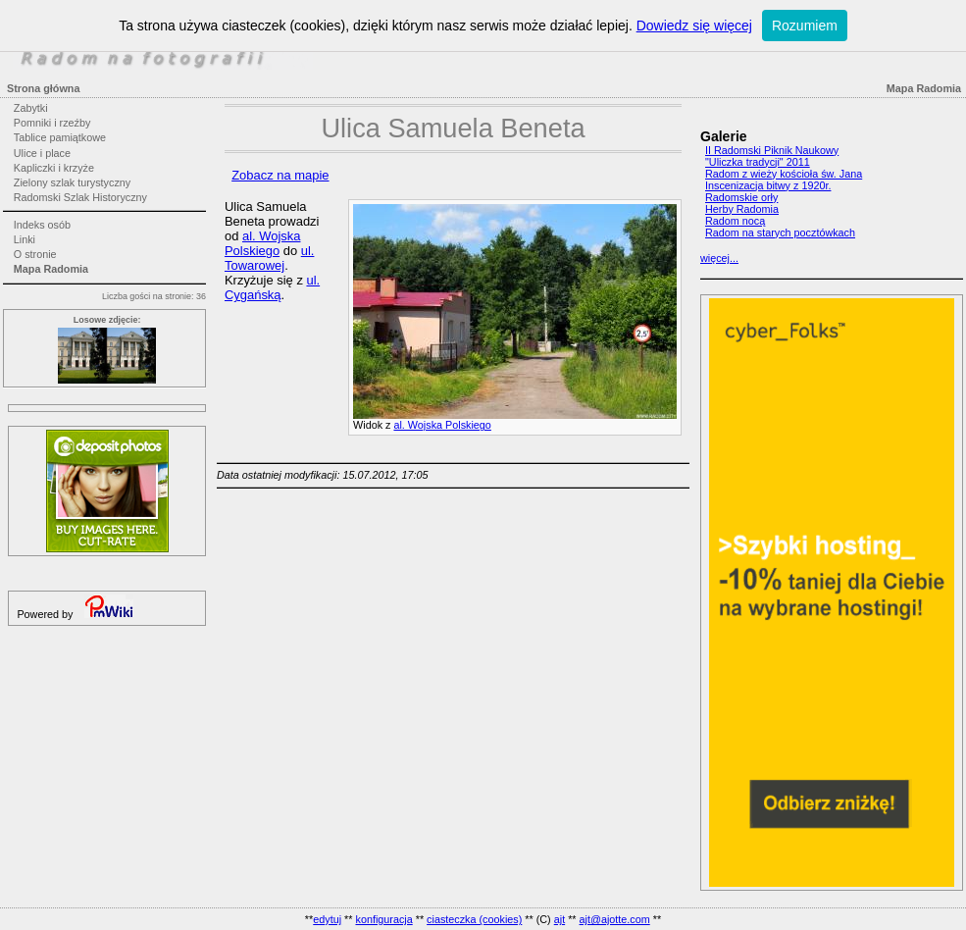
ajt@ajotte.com (615, 919)
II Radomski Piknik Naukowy (772, 150)
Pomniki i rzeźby (52, 123)
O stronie (35, 254)
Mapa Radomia (51, 269)
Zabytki (31, 108)
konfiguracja (383, 919)
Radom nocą (735, 221)
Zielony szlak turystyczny (72, 182)
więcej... (719, 258)
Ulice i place (42, 153)
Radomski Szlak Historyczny (80, 197)
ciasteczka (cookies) (474, 919)
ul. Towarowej (269, 258)
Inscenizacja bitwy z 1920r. (768, 185)
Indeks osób (42, 225)
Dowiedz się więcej (694, 25)
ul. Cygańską (272, 287)
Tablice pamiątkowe (60, 137)
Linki (24, 239)
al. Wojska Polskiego (441, 425)
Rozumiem (805, 25)
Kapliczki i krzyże (54, 168)
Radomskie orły (741, 197)
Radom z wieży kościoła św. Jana (783, 174)
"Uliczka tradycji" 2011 (757, 162)
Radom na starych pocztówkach (780, 232)
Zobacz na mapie (280, 175)
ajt (559, 919)
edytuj (327, 919)
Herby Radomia (742, 209)
